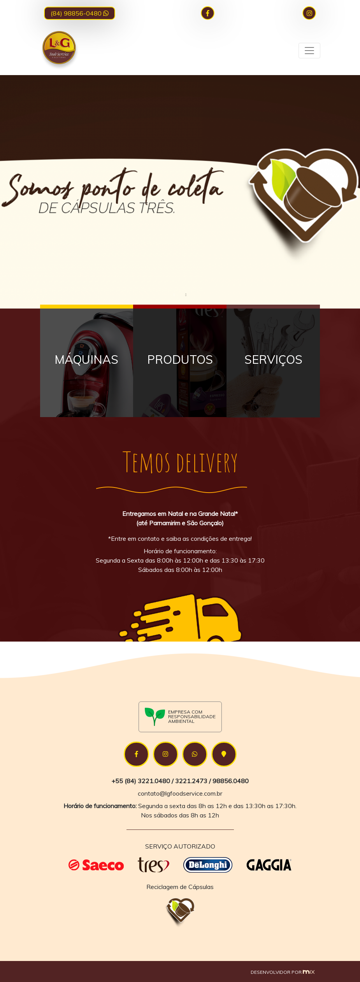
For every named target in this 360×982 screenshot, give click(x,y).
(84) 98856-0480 (80, 13)
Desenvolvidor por (282, 972)
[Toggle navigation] (309, 50)
